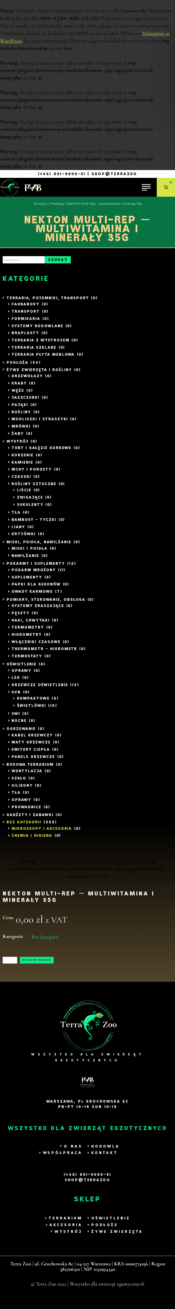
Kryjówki (24, 537)
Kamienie (22, 465)
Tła (16, 515)
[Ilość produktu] (27, 966)
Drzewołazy (27, 379)
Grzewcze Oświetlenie (40, 687)
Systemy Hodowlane (37, 328)
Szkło (19, 781)
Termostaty (27, 659)
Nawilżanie (25, 558)
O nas (73, 1155)
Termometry (28, 630)
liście (24, 493)
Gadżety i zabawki (29, 817)
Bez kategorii (23, 825)
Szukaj (94, 261)
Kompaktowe (33, 701)
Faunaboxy (25, 307)
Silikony (22, 788)
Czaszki (21, 479)
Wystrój (17, 444)
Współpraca (62, 1161)
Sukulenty (30, 507)
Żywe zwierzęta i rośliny (39, 372)
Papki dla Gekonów (36, 587)
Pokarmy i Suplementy (35, 566)
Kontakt (104, 1161)
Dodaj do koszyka (85, 966)
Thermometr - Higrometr (44, 652)
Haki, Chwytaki (30, 623)
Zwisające (30, 500)
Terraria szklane (34, 350)
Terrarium (65, 1227)
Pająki (20, 407)
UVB (16, 695)
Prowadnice (26, 810)
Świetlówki (31, 708)
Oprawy (21, 673)
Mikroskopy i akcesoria (42, 831)
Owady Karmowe (32, 594)
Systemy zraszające (38, 609)
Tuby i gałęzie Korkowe (41, 450)
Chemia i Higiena (32, 838)
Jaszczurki (25, 400)
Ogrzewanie (21, 731)
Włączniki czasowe (36, 644)
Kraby (19, 386)
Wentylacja (27, 774)
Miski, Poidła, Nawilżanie (38, 545)
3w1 (16, 716)
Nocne (19, 723)
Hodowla (105, 1155)
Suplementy (27, 580)
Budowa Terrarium (30, 767)
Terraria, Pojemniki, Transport (47, 301)
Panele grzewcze (33, 759)
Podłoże (104, 1233)
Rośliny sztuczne (34, 486)
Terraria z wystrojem (40, 343)
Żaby (18, 436)
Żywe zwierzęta (117, 1240)
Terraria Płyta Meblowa (43, 357)
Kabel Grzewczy (32, 738)
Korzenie (23, 458)
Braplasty (25, 335)
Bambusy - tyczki (34, 522)
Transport (26, 314)
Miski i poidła (29, 551)
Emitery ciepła (31, 752)
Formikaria (26, 321)
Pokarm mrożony (34, 573)
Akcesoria (65, 1233)
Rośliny (21, 415)
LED (16, 680)
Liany (18, 529)
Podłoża (17, 365)
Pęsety (21, 616)
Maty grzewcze (31, 745)
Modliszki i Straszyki (40, 422)
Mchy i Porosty (32, 472)
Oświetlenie (21, 667)
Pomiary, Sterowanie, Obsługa (45, 602)
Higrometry (27, 637)
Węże (18, 393)
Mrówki (21, 429)
